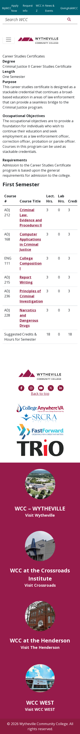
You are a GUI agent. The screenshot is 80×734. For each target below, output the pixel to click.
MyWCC (6, 8)
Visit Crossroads (40, 585)
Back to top (40, 393)
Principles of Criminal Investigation (31, 296)
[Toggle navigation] (9, 40)
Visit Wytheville (40, 515)
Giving (64, 8)
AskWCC (73, 8)
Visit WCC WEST (40, 709)
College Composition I (31, 263)
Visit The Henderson (40, 647)
